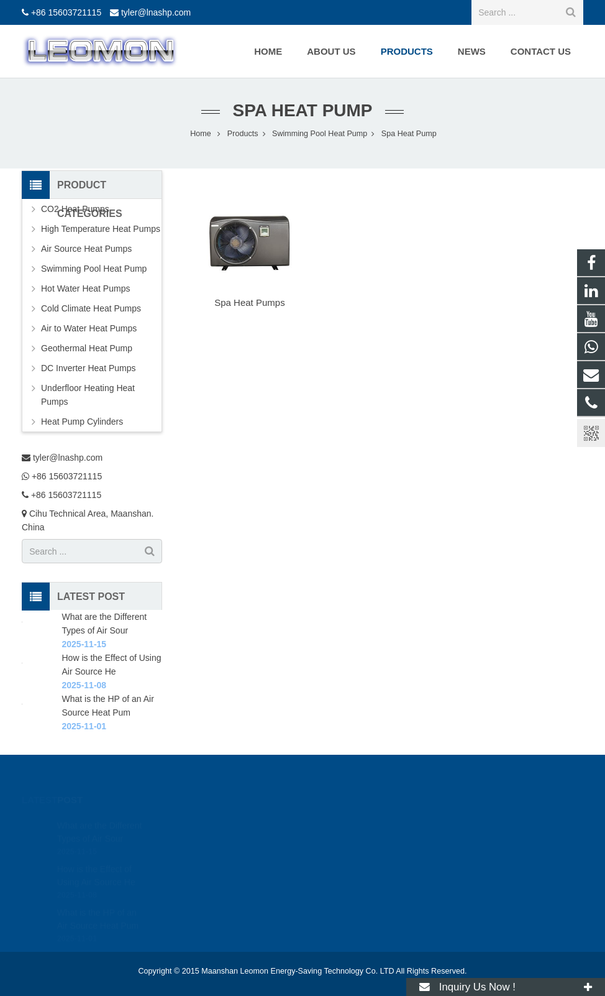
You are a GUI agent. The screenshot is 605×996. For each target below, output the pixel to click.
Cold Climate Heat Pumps (91, 308)
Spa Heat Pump (302, 110)
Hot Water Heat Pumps (85, 288)
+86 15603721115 (66, 12)
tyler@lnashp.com (156, 12)
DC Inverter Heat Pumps (88, 368)
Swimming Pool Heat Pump (94, 269)
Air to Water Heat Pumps (89, 328)
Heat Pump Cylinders (82, 422)
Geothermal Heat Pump (86, 348)
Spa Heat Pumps (249, 302)
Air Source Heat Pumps (86, 249)
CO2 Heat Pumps (75, 209)
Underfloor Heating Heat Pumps (88, 395)
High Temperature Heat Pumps (100, 229)
